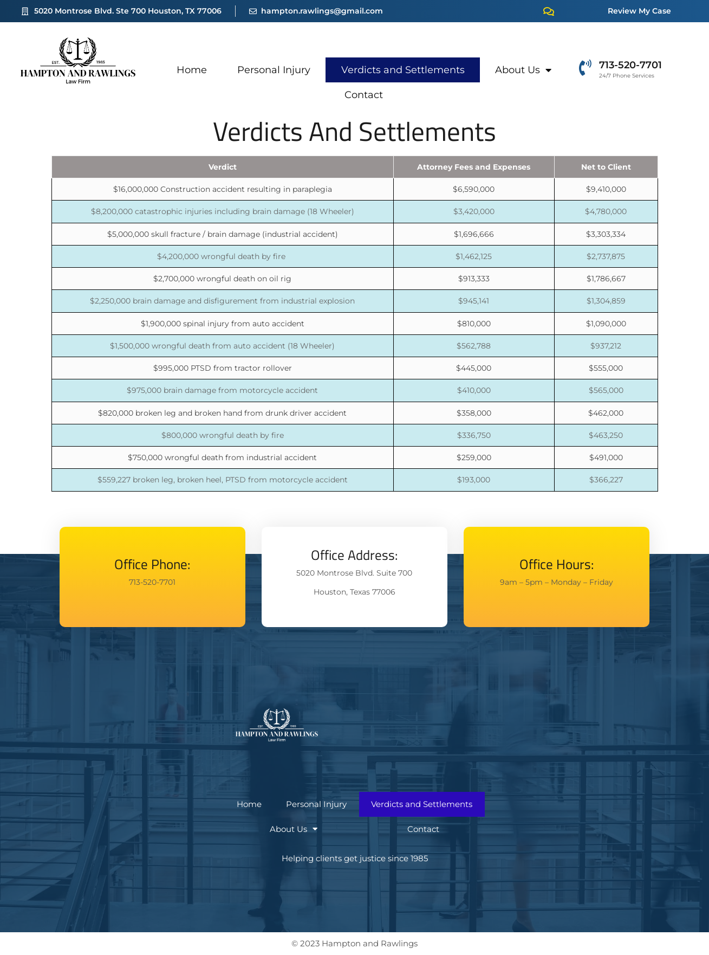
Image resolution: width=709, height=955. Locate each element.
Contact (363, 95)
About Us (523, 70)
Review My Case (639, 11)
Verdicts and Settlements (403, 70)
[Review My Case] (549, 11)
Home (192, 70)
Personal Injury (273, 70)
